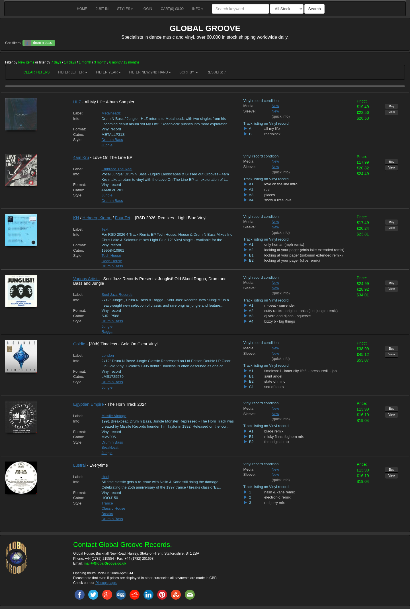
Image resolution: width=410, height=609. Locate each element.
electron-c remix (277, 497)
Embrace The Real (117, 169)
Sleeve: (249, 111)
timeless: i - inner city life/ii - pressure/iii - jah (300, 371)
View (391, 112)
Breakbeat (110, 447)
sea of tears (274, 387)
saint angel (273, 376)
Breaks (107, 514)
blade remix (273, 431)
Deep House (112, 261)
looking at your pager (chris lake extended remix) (304, 250)
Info (197, 9)
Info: (76, 118)
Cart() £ (172, 9)
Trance (107, 503)
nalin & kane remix (279, 492)
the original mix (276, 442)
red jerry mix (274, 503)
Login (147, 9)
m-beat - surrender (279, 305)
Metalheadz (111, 113)
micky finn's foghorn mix (284, 436)
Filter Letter (72, 72)
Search (314, 9)
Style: (78, 140)
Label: (78, 113)
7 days (56, 62)
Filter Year (108, 72)
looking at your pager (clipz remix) (292, 260)
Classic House (113, 508)
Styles (125, 9)
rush (267, 189)
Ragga (107, 331)
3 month (100, 62)
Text (105, 229)
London (108, 355)
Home (82, 9)
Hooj (105, 477)
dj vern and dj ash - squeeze (287, 316)
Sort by (188, 72)
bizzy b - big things (279, 321)
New (275, 106)
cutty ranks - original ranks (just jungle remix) (301, 311)
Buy (391, 106)
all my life (272, 128)
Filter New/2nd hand (150, 72)
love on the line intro (280, 184)
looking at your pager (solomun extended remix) (303, 255)
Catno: (78, 134)
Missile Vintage (114, 416)
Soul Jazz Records (117, 294)
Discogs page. (106, 583)
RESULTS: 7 (216, 72)
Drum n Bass (112, 140)
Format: (79, 129)
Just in (102, 9)
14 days (70, 62)
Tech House (111, 255)
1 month (85, 62)
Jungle (107, 145)
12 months (132, 62)
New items (26, 62)
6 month (115, 62)
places (269, 195)
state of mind (274, 381)
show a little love (277, 200)
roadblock (272, 134)
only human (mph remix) (284, 244)
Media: (249, 106)
